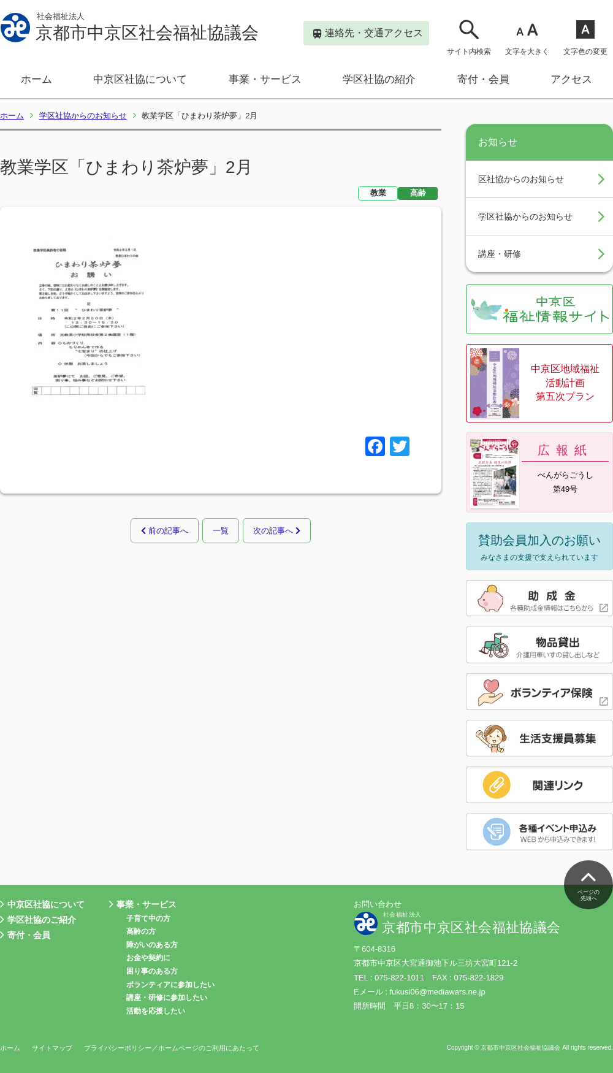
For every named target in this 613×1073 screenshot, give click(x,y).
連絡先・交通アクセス (368, 34)
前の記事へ (164, 530)
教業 (378, 192)
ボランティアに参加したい (170, 984)
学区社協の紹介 (379, 79)
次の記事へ (277, 530)
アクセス (571, 79)
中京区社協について (140, 79)
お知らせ (497, 142)
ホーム (36, 79)
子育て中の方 (148, 918)
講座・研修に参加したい (166, 997)
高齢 (418, 192)
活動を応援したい (155, 1011)
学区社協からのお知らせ (83, 115)
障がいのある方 (152, 945)
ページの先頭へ (588, 883)
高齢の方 (141, 931)
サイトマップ (52, 1048)
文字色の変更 (585, 37)
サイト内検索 (469, 37)
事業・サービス (265, 79)
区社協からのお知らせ (521, 179)
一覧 (221, 530)
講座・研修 (499, 254)
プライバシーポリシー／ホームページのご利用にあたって (171, 1048)
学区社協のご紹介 (38, 920)
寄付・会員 (483, 79)
